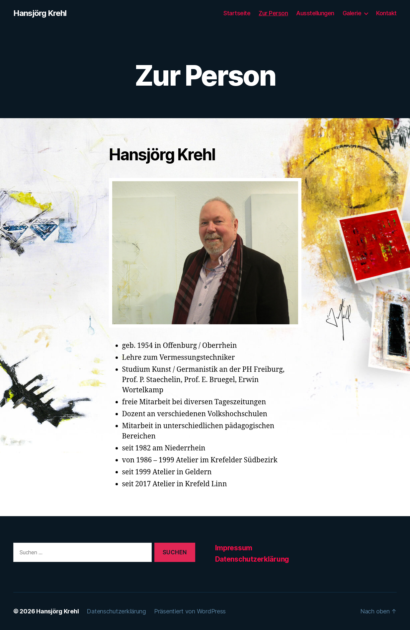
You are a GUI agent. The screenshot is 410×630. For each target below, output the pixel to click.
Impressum (234, 548)
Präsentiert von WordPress (190, 611)
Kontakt (386, 13)
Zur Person (273, 13)
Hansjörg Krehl (39, 13)
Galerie (352, 13)
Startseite (236, 13)
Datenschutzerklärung (252, 559)
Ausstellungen (315, 13)
